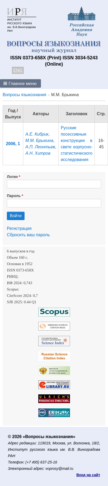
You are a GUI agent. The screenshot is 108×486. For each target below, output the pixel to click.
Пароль (14, 196)
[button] (20, 83)
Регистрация (19, 228)
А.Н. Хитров (37, 153)
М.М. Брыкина (39, 140)
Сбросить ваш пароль (28, 235)
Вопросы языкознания (24, 94)
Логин (12, 177)
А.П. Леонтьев (40, 147)
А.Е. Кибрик (36, 134)
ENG (17, 70)
